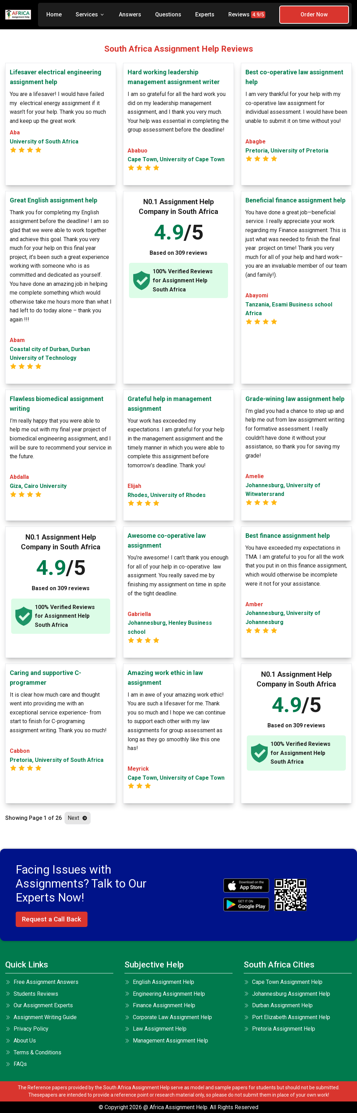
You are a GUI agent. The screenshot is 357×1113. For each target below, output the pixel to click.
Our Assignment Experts (39, 1005)
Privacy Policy (26, 1028)
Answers (130, 14)
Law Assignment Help (155, 1028)
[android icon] (246, 905)
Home (54, 14)
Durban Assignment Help (278, 1005)
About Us (20, 1040)
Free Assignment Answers (41, 982)
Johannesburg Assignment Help (287, 993)
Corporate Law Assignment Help (168, 1017)
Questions (168, 14)
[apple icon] (246, 885)
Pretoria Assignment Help (279, 1028)
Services (90, 14)
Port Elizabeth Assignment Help (287, 1017)
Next (78, 818)
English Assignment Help (159, 982)
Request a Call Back (51, 919)
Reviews (246, 14)
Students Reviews (31, 993)
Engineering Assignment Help (164, 993)
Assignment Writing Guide (41, 1017)
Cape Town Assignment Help (283, 982)
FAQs (16, 1064)
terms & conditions (33, 1052)
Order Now (314, 14)
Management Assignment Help (166, 1040)
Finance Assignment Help (159, 1005)
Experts (204, 14)
